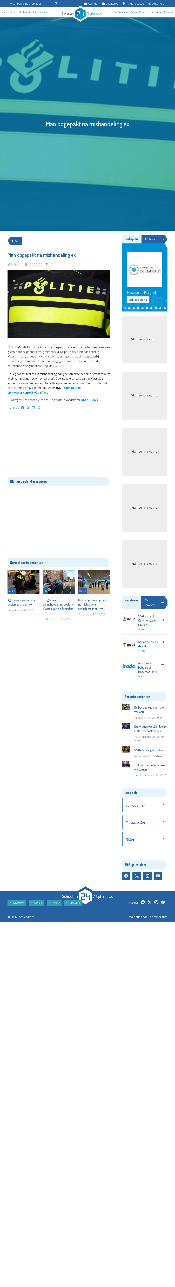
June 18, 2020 (89, 400)
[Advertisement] (59, 445)
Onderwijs (45, 12)
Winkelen (123, 12)
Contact (36, 902)
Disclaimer (73, 902)
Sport (35, 12)
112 (20, 12)
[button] (125, 308)
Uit (115, 12)
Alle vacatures (154, 603)
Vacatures (110, 3)
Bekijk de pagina (138, 299)
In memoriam (155, 12)
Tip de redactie (133, 3)
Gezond (142, 12)
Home (5, 12)
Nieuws (13, 12)
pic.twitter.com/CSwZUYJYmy (28, 392)
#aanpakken (72, 388)
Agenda (90, 3)
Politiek (26, 12)
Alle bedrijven (154, 239)
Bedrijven (168, 12)
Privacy (54, 902)
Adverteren (157, 3)
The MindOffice (157, 917)
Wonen (133, 12)
